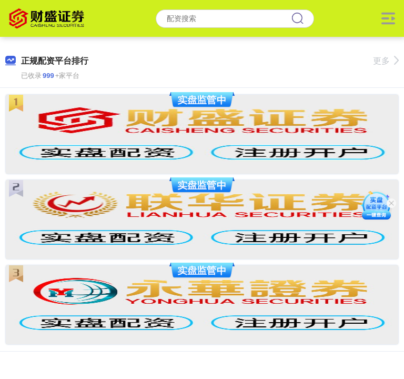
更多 (386, 60)
